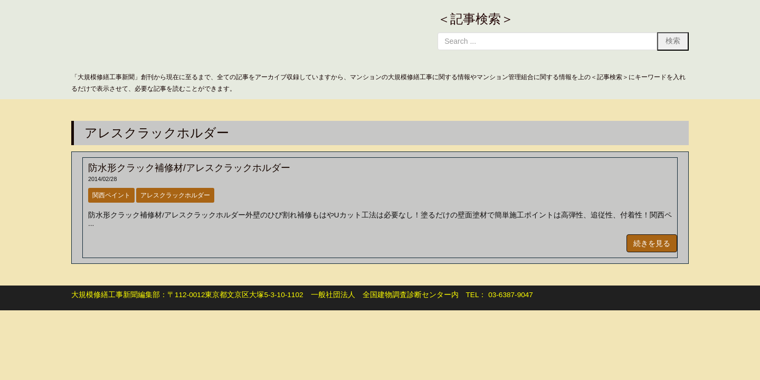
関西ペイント (111, 195)
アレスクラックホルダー (175, 195)
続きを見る (651, 243)
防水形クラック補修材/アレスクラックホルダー (189, 168)
